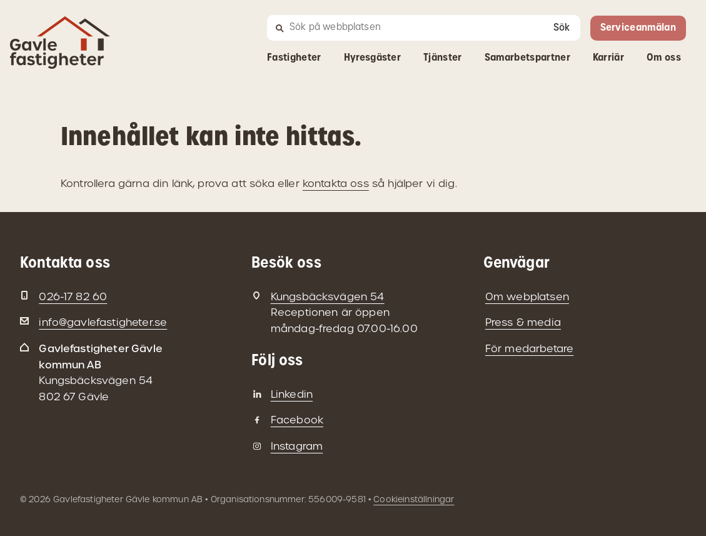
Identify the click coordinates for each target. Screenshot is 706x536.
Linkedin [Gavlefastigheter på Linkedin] (292, 394)
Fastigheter (294, 58)
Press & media (523, 322)
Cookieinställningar (413, 499)
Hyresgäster (372, 58)
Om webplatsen (527, 296)
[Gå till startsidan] (60, 60)
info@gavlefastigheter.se (103, 322)
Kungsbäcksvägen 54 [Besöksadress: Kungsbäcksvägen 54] (328, 296)
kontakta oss (336, 183)
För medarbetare (529, 348)
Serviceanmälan (638, 28)
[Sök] (402, 28)
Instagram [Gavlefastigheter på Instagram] (297, 446)
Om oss (664, 58)
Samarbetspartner (527, 58)
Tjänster (442, 58)
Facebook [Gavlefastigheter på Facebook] (297, 420)
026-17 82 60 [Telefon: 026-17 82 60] (73, 296)
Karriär (608, 58)
